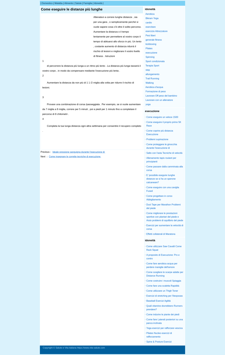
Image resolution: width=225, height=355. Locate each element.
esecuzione (151, 52)
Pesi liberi (150, 35)
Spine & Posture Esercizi (159, 342)
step (148, 70)
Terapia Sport (152, 65)
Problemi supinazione (157, 139)
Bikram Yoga (152, 18)
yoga (148, 104)
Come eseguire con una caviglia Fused (162, 189)
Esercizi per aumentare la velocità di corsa (164, 227)
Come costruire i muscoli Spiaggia (163, 281)
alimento (68, 3)
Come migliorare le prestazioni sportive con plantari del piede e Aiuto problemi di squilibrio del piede (164, 217)
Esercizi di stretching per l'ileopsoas (164, 296)
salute (78, 3)
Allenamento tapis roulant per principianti (161, 160)
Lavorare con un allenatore (159, 100)
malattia (59, 3)
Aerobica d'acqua (154, 87)
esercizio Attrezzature (156, 31)
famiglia (88, 3)
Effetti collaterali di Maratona (160, 234)
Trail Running (152, 78)
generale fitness (154, 40)
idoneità (98, 3)
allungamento (152, 74)
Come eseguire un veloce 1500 (162, 117)
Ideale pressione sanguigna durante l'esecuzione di (79, 152)
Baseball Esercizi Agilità (158, 301)
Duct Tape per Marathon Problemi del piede (163, 206)
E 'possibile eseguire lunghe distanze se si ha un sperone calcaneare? (161, 179)
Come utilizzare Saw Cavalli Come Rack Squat (164, 248)
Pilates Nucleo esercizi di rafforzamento (159, 335)
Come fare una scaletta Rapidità (162, 286)
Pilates (149, 48)
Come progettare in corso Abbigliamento (159, 198)
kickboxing (151, 44)
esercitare (151, 27)
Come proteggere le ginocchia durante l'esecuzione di (161, 146)
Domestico (47, 3)
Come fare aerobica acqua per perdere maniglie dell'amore (161, 265)
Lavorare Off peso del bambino (161, 96)
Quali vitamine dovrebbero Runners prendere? (164, 308)
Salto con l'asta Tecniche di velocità (164, 153)
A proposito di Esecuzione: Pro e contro (163, 257)
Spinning (150, 57)
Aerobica (150, 14)
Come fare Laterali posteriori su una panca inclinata (164, 321)
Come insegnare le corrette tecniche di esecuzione (75, 156)
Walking (150, 83)
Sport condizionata (155, 61)
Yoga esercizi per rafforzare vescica (164, 328)
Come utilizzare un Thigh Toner (162, 291)
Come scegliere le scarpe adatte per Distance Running (164, 274)
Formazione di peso (156, 91)
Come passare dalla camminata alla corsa (164, 168)
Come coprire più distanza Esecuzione (159, 133)
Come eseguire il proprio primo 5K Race (163, 124)
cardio (149, 22)
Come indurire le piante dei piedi (162, 314)
